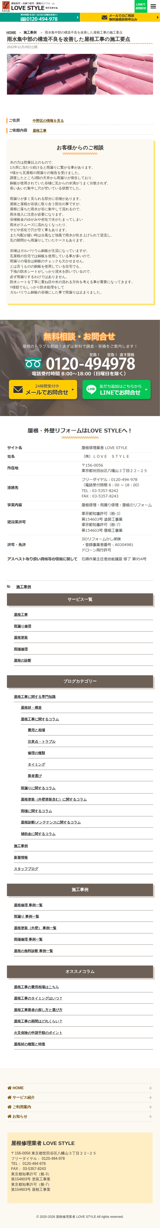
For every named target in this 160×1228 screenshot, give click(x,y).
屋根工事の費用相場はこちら (36, 987)
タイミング (36, 764)
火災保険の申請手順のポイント (38, 1033)
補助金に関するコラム (38, 834)
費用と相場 (36, 730)
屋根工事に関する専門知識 (34, 697)
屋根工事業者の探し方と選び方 (38, 1010)
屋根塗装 (21, 637)
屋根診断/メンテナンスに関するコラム (51, 822)
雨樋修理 (21, 649)
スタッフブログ (26, 869)
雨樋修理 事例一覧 (28, 939)
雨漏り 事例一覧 (26, 916)
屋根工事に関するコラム (40, 719)
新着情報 (21, 857)
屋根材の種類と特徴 (29, 1044)
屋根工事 (39, 131)
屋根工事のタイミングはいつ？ (38, 998)
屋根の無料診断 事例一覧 (33, 951)
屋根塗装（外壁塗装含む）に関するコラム (54, 799)
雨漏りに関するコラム (38, 788)
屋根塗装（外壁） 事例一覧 (35, 928)
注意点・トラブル (41, 742)
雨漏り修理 (22, 626)
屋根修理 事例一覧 (28, 905)
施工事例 (30, 32)
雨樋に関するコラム (36, 811)
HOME (11, 32)
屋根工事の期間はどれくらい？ (38, 1021)
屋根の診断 (22, 660)
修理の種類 (36, 753)
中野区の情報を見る (48, 121)
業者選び (35, 776)
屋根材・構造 (31, 708)
